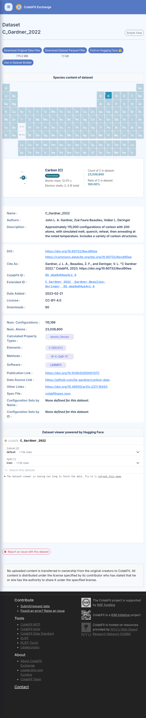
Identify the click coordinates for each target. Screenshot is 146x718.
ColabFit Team (31, 679)
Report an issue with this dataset (26, 551)
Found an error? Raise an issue (43, 611)
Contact (21, 687)
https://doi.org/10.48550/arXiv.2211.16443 (76, 387)
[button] (6, 87)
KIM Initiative (120, 615)
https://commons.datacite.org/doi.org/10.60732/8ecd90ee (88, 257)
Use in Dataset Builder (18, 62)
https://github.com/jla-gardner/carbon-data (77, 380)
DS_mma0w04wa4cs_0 (60, 275)
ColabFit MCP (30, 624)
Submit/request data (35, 606)
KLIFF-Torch (29, 643)
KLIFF (25, 638)
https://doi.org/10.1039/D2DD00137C (72, 373)
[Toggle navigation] (9, 7)
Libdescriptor (30, 647)
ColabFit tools (30, 629)
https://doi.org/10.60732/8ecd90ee (71, 251)
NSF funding (106, 605)
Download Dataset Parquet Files (65, 50)
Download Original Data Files (22, 50)
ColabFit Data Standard (37, 633)
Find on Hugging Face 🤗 (106, 50)
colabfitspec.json (58, 393)
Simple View (134, 32)
